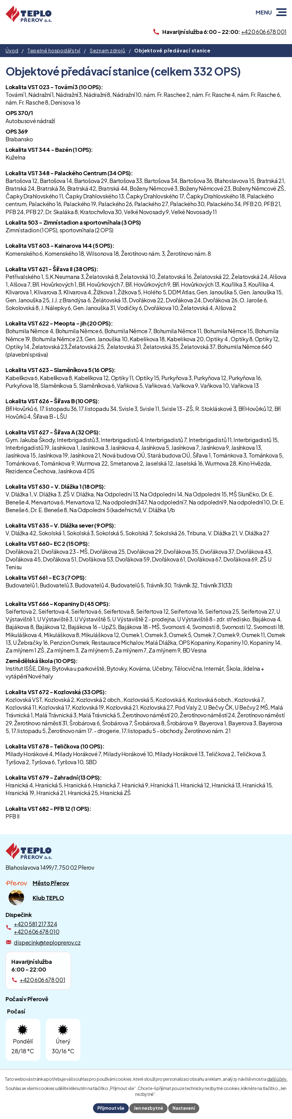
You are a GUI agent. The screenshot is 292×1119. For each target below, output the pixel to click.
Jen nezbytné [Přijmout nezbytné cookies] (148, 1108)
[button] (281, 12)
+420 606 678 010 (36, 931)
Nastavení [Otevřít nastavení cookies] (183, 1108)
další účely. (277, 1079)
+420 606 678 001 (42, 979)
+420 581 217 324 (35, 923)
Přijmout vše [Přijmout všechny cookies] (110, 1108)
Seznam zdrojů (107, 50)
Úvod (12, 50)
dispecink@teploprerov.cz (47, 942)
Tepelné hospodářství (53, 50)
